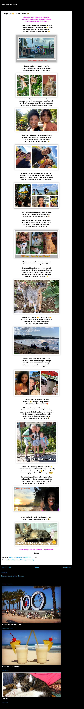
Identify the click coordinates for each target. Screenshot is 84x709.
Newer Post (6, 567)
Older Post (66, 567)
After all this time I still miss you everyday (20, 560)
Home (36, 567)
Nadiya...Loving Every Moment (9, 4)
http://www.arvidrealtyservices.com (12, 576)
